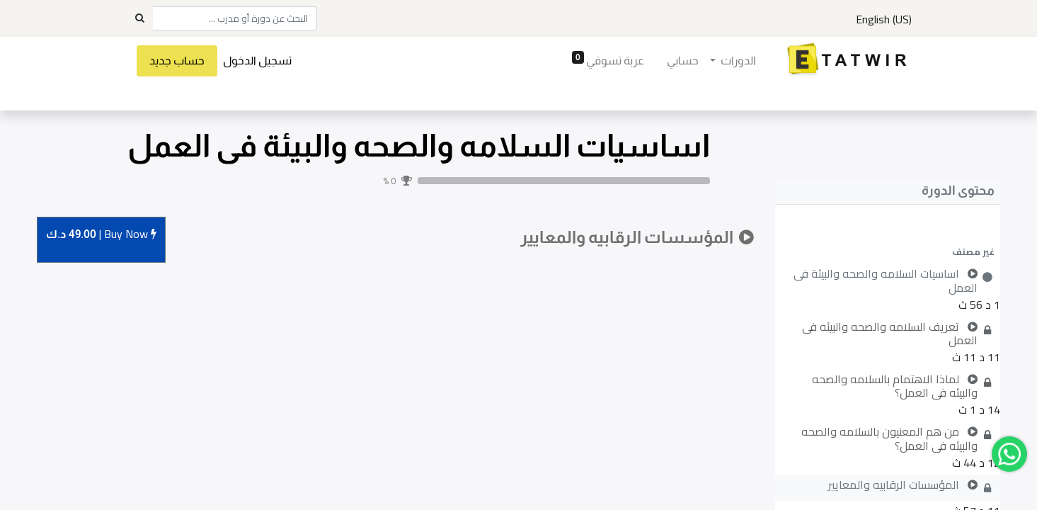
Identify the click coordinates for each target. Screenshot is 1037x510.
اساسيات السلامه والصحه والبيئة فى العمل (418, 145)
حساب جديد (177, 61)
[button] (887, 251)
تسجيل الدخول (258, 61)
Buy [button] (101, 234)
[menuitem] (682, 60)
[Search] (139, 18)
